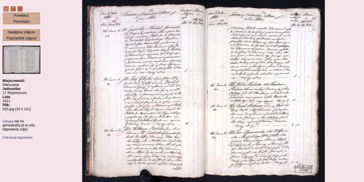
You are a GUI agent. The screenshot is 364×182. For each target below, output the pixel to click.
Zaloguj (8, 121)
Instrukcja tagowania (18, 137)
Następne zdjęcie (21, 32)
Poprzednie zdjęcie (21, 38)
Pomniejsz (21, 21)
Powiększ (21, 15)
